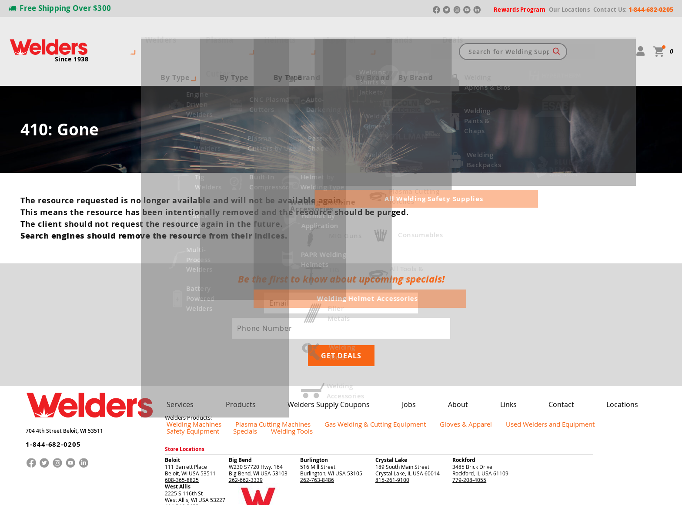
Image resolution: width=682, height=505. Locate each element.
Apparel (300, 34)
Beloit (172, 390)
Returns (555, 492)
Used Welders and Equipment (472, 362)
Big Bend (240, 390)
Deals (380, 34)
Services (177, 343)
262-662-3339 (246, 410)
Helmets (256, 34)
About (422, 343)
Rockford (463, 390)
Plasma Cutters (200, 34)
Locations (567, 343)
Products (230, 343)
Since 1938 (72, 42)
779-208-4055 (469, 410)
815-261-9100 (392, 410)
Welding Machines (187, 362)
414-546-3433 (182, 436)
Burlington (314, 390)
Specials (581, 362)
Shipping (592, 492)
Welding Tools (618, 362)
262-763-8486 (317, 410)
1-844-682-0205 (47, 376)
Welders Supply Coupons (307, 343)
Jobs (379, 343)
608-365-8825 (182, 410)
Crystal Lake (391, 390)
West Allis (178, 417)
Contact (514, 343)
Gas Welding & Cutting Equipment (332, 362)
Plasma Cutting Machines (250, 362)
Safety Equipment (539, 362)
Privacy (574, 492)
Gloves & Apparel (404, 362)
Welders (144, 34)
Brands (342, 34)
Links (467, 343)
